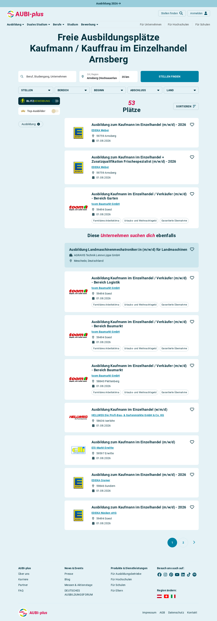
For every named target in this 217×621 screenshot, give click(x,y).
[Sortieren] (186, 106)
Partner (23, 585)
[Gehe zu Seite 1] (172, 543)
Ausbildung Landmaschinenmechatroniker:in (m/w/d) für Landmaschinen (128, 250)
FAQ (21, 590)
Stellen (35, 90)
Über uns (23, 574)
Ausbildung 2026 (108, 3)
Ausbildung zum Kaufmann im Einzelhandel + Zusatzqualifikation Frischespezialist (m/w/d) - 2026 (134, 160)
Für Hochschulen (121, 579)
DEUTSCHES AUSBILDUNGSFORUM (79, 593)
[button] (15, 24)
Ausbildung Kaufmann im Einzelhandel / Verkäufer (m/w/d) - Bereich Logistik (139, 280)
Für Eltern (117, 590)
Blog (67, 579)
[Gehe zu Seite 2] (183, 543)
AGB (162, 612)
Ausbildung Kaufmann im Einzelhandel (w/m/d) (129, 410)
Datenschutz (176, 612)
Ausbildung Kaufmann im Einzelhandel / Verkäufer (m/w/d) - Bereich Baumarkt (139, 324)
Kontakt (192, 612)
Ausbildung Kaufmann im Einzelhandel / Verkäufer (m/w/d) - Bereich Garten (139, 196)
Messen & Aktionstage (78, 585)
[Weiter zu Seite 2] (194, 542)
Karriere (23, 579)
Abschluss (144, 90)
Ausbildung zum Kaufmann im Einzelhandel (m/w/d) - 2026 (139, 125)
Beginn (108, 90)
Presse (69, 574)
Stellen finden (169, 76)
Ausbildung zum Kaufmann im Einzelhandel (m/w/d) (133, 442)
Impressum (149, 612)
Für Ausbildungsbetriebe (126, 574)
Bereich (72, 90)
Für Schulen (118, 585)
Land (181, 90)
